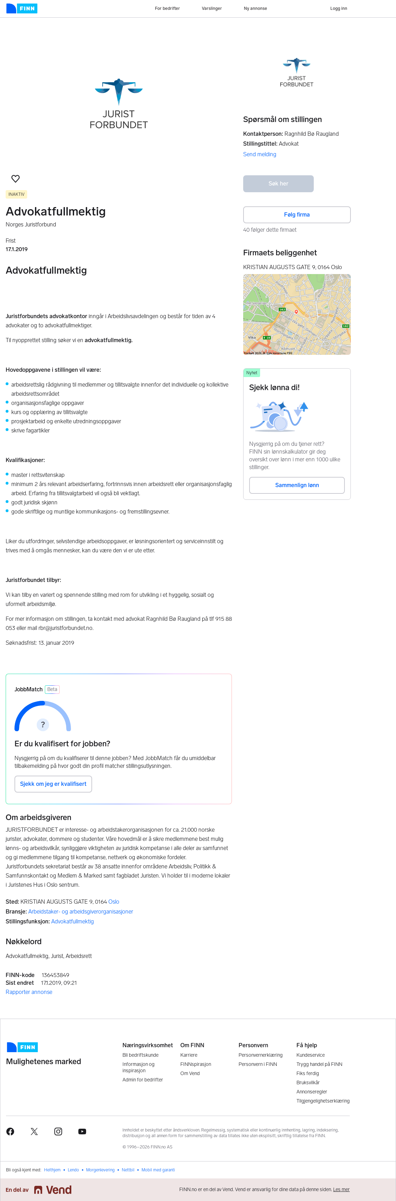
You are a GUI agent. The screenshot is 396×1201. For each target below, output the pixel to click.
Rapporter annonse (29, 992)
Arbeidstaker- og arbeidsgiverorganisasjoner (80, 911)
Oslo (113, 901)
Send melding (259, 154)
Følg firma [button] (297, 214)
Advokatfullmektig (72, 921)
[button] (15, 178)
